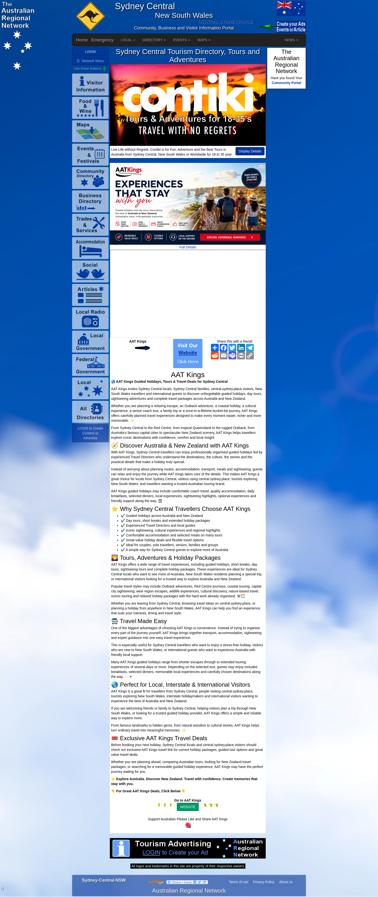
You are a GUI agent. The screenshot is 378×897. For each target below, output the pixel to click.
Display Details (250, 151)
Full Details (187, 247)
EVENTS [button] (181, 40)
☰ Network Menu (90, 61)
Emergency (102, 39)
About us (286, 882)
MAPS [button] (204, 40)
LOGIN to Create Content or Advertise (90, 433)
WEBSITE (187, 807)
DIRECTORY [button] (154, 40)
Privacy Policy (263, 882)
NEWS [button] (291, 40)
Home (82, 39)
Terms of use (238, 882)
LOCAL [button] (128, 40)
